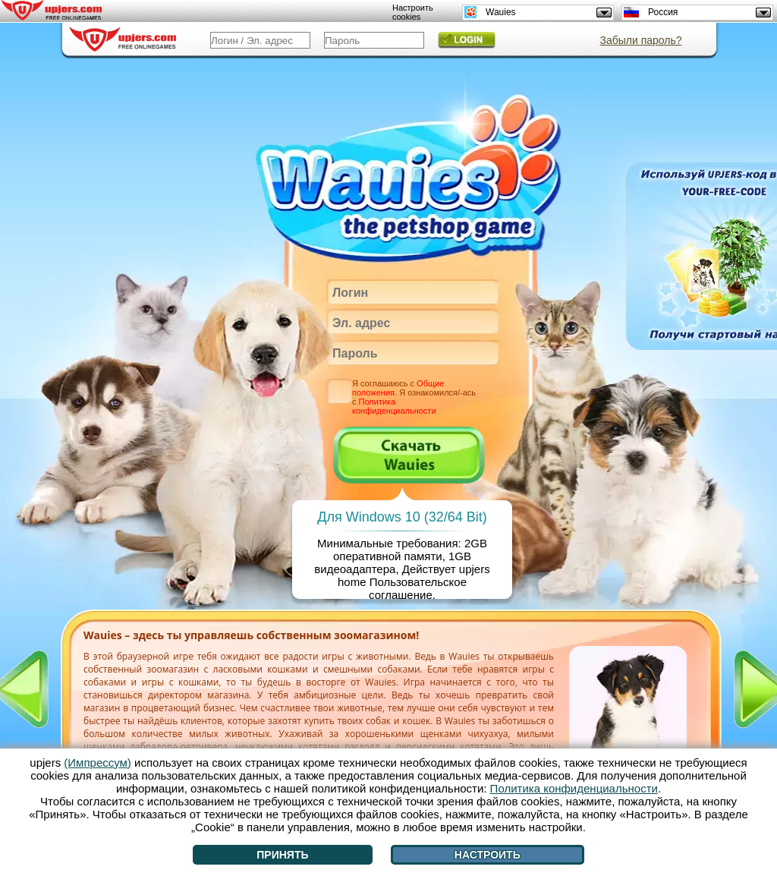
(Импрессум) (97, 762)
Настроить (488, 855)
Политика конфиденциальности (394, 406)
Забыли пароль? (640, 40)
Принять (282, 855)
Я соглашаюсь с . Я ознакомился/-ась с (414, 397)
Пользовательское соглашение (418, 588)
